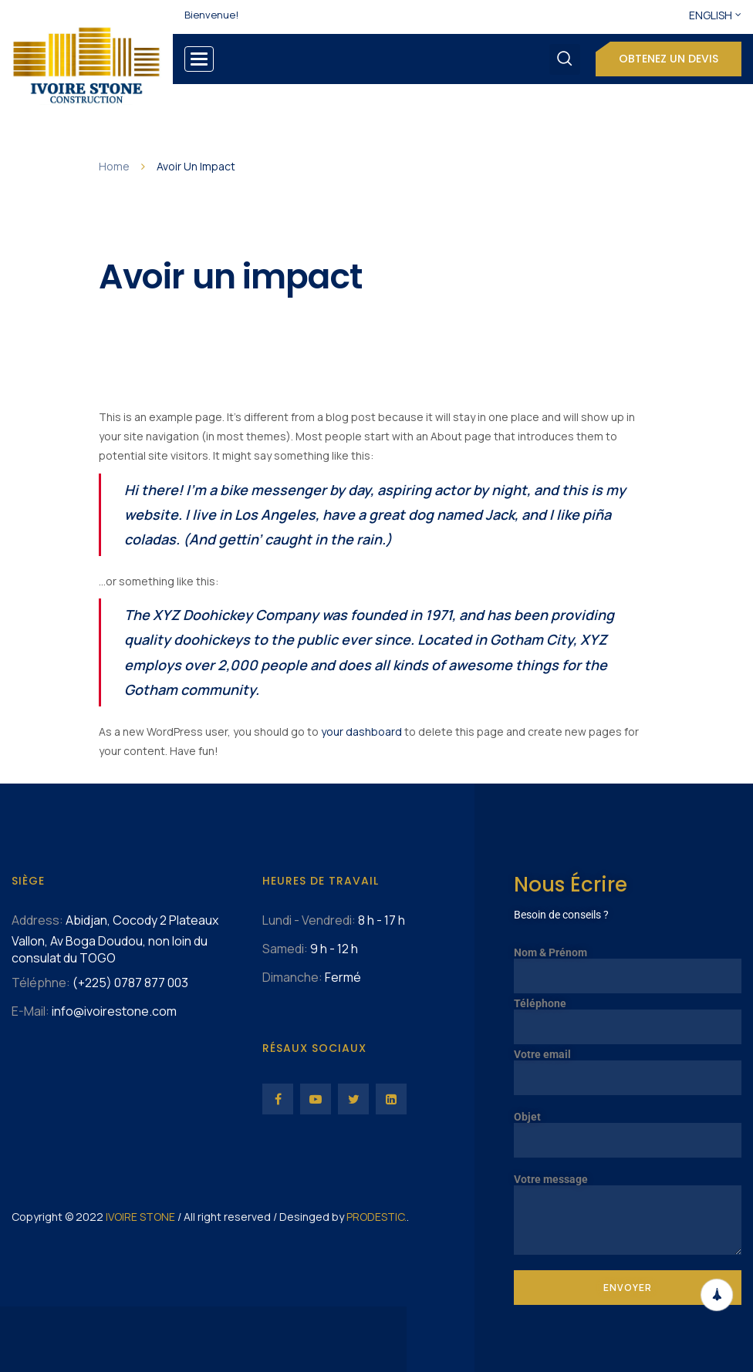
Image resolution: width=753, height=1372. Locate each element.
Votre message (627, 1185)
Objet (627, 1129)
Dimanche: (292, 977)
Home (114, 166)
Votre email (627, 1066)
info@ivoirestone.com (114, 1011)
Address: (37, 920)
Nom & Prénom (627, 964)
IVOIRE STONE (140, 1216)
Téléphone (627, 1015)
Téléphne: (41, 982)
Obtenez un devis (668, 58)
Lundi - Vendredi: (309, 920)
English (710, 15)
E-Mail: (30, 1011)
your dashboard (361, 731)
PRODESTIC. (376, 1216)
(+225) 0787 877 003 (130, 982)
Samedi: (285, 948)
